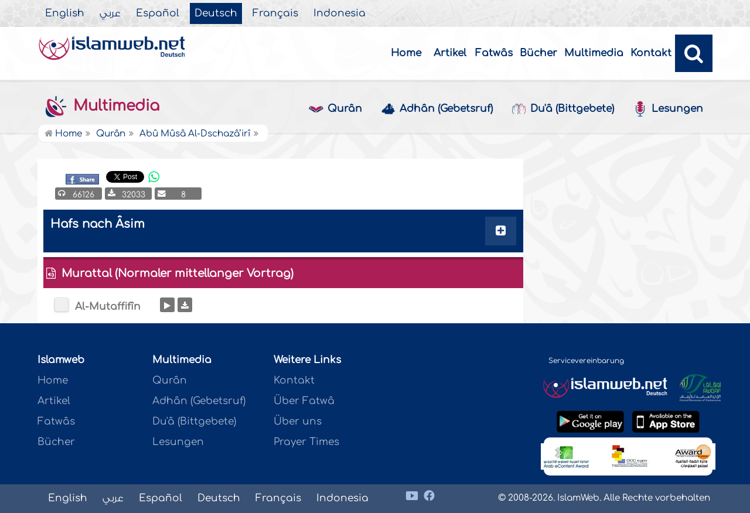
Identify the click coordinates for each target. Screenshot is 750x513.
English (64, 13)
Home (406, 53)
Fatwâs (494, 53)
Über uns (298, 421)
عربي (110, 13)
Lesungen (668, 109)
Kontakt (650, 53)
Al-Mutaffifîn (108, 306)
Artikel (450, 53)
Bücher (538, 53)
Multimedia (593, 53)
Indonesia (339, 13)
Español (157, 13)
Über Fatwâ (304, 400)
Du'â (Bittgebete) (563, 109)
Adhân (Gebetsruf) (437, 109)
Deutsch (216, 13)
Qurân (335, 108)
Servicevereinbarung (586, 361)
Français (275, 13)
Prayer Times (306, 441)
